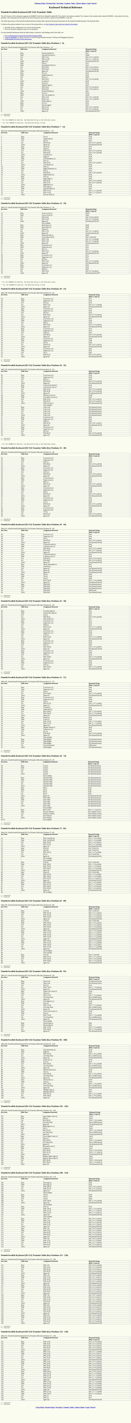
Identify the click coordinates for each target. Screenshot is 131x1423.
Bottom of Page (40, 3)
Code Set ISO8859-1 (11, 37)
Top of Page (40, 1421)
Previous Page (51, 3)
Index (73, 3)
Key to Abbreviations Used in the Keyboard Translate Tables (23, 35)
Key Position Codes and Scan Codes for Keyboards (61, 24)
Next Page (60, 3)
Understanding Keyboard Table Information (18, 39)
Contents (67, 3)
